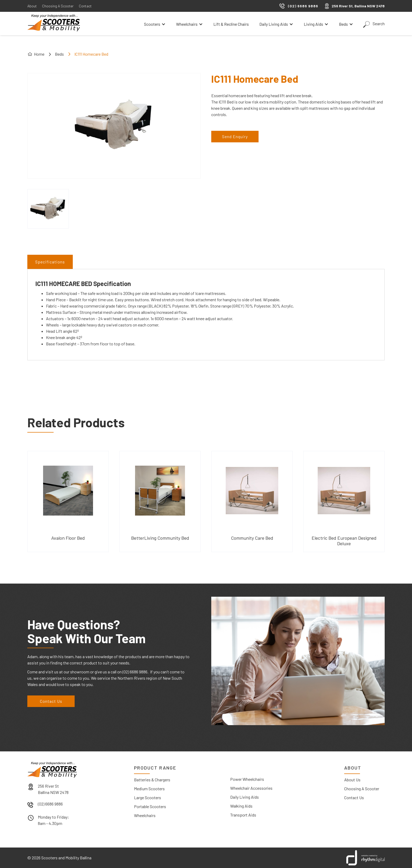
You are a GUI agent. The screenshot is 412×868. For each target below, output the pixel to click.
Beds (59, 53)
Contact (85, 6)
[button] (155, 24)
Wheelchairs (145, 815)
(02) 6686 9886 (50, 803)
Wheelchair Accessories (251, 788)
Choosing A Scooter (58, 6)
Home (39, 53)
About (32, 6)
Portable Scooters (150, 806)
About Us (352, 779)
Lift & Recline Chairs (231, 24)
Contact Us (51, 701)
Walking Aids (241, 805)
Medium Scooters (149, 788)
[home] (53, 22)
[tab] (50, 262)
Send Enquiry (235, 136)
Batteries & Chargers (152, 779)
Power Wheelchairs (247, 779)
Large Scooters (147, 797)
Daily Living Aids (244, 796)
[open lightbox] (48, 208)
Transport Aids (243, 814)
